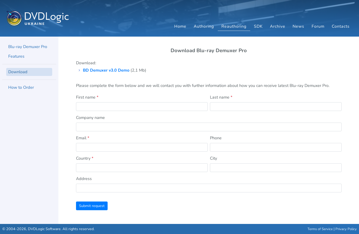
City (213, 158)
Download (17, 72)
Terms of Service (320, 229)
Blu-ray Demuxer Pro (27, 46)
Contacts (341, 26)
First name (87, 97)
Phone (216, 138)
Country (84, 158)
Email (82, 138)
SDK (258, 26)
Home (180, 26)
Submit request (92, 205)
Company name (90, 117)
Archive (277, 26)
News (298, 26)
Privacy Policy (346, 229)
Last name (221, 97)
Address (84, 178)
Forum (318, 26)
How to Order (21, 87)
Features (16, 56)
